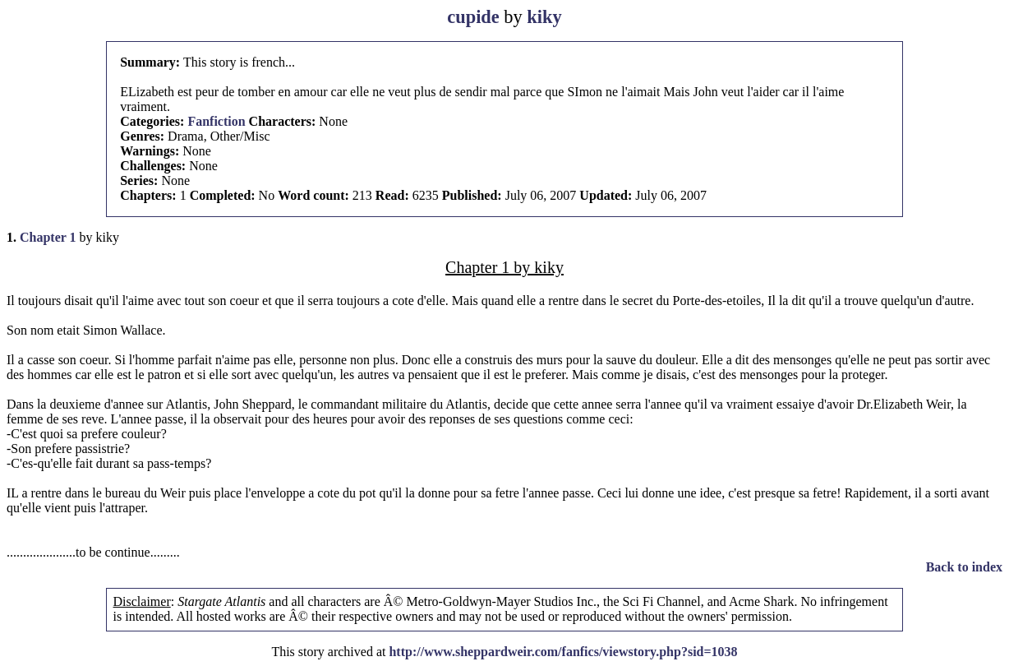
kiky (544, 17)
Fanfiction (216, 121)
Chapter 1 (48, 237)
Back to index (964, 567)
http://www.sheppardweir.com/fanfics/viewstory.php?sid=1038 (563, 652)
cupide (473, 17)
